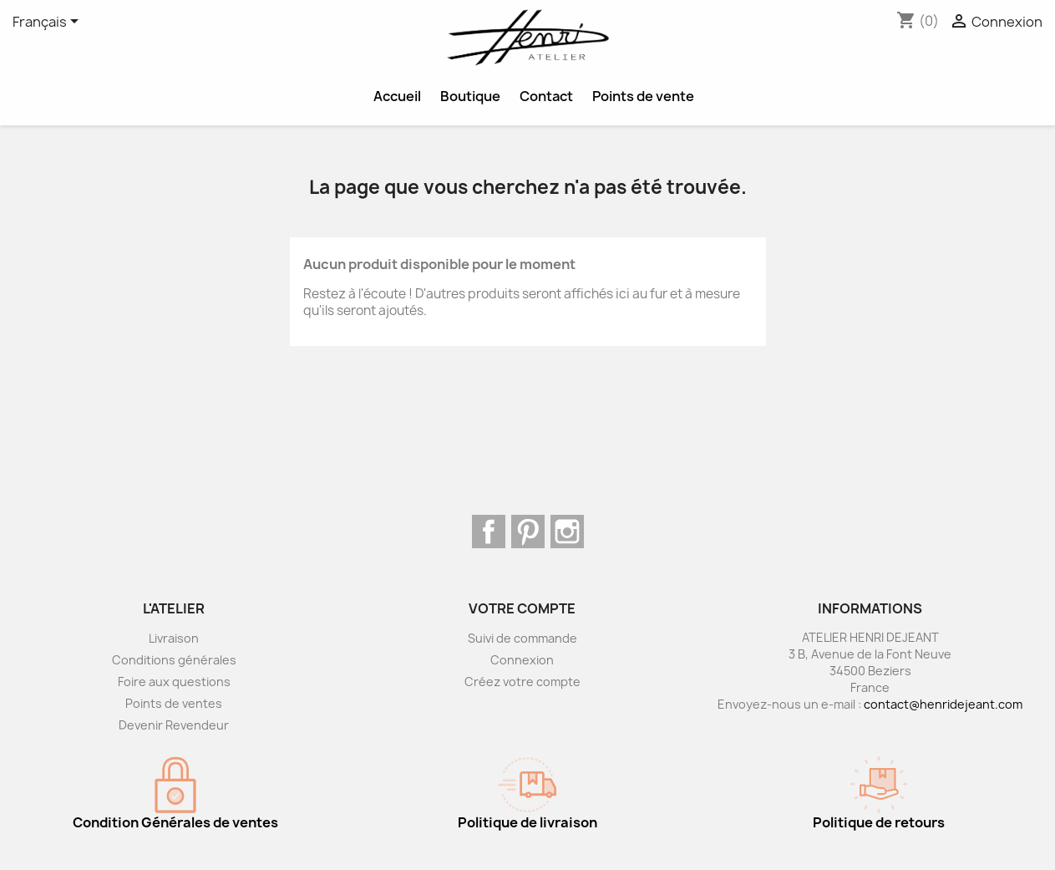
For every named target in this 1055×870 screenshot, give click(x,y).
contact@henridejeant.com (943, 704)
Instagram (567, 531)
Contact (546, 96)
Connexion (522, 660)
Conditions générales (174, 660)
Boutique (470, 96)
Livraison (174, 638)
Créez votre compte (522, 681)
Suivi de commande (522, 638)
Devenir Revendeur (174, 725)
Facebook (488, 531)
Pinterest (528, 531)
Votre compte (522, 608)
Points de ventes (173, 703)
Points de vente (643, 96)
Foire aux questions (174, 681)
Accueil (397, 96)
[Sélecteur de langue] (48, 23)
